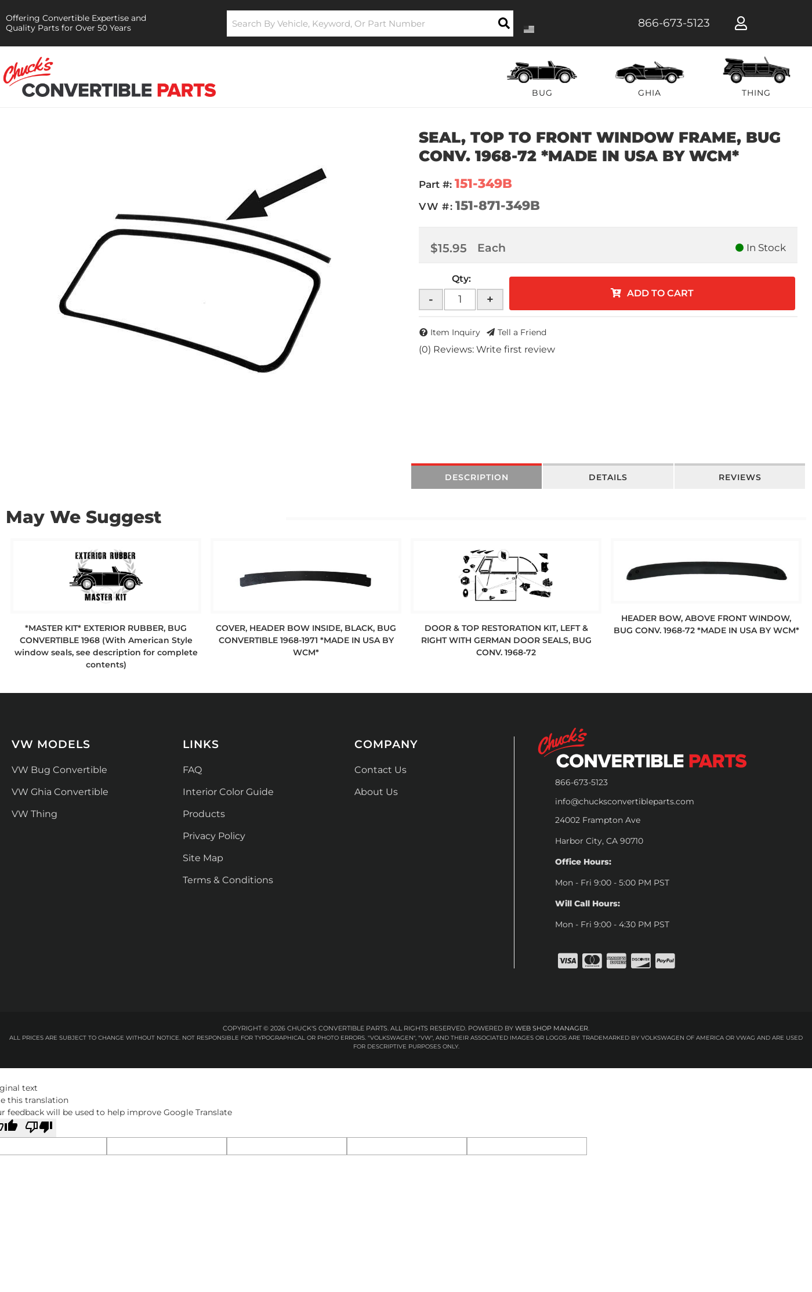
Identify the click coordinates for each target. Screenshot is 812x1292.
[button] (370, 23)
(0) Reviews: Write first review (487, 349)
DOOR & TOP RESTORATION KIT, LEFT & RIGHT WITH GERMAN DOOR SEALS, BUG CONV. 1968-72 (506, 640)
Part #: (435, 184)
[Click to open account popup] (741, 23)
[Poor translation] (38, 1128)
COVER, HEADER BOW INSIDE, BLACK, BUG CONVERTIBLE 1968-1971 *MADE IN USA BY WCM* (306, 640)
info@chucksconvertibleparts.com (624, 801)
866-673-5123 (581, 782)
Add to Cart (660, 293)
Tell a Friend (522, 332)
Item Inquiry (455, 332)
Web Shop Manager (551, 1028)
